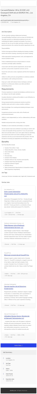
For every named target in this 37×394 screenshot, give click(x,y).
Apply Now (18, 345)
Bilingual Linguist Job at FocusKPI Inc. (16, 255)
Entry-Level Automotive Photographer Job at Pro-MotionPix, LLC (16, 194)
